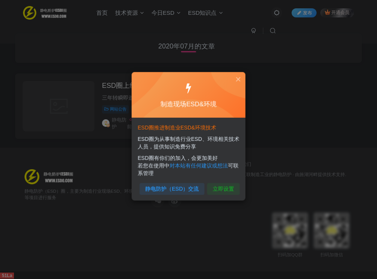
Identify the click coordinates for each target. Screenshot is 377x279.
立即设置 (221, 186)
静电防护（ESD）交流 (173, 186)
